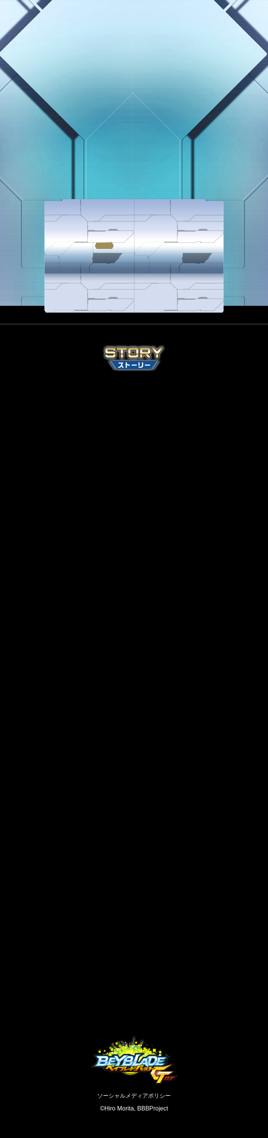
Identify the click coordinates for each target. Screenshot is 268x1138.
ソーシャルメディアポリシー (134, 1095)
